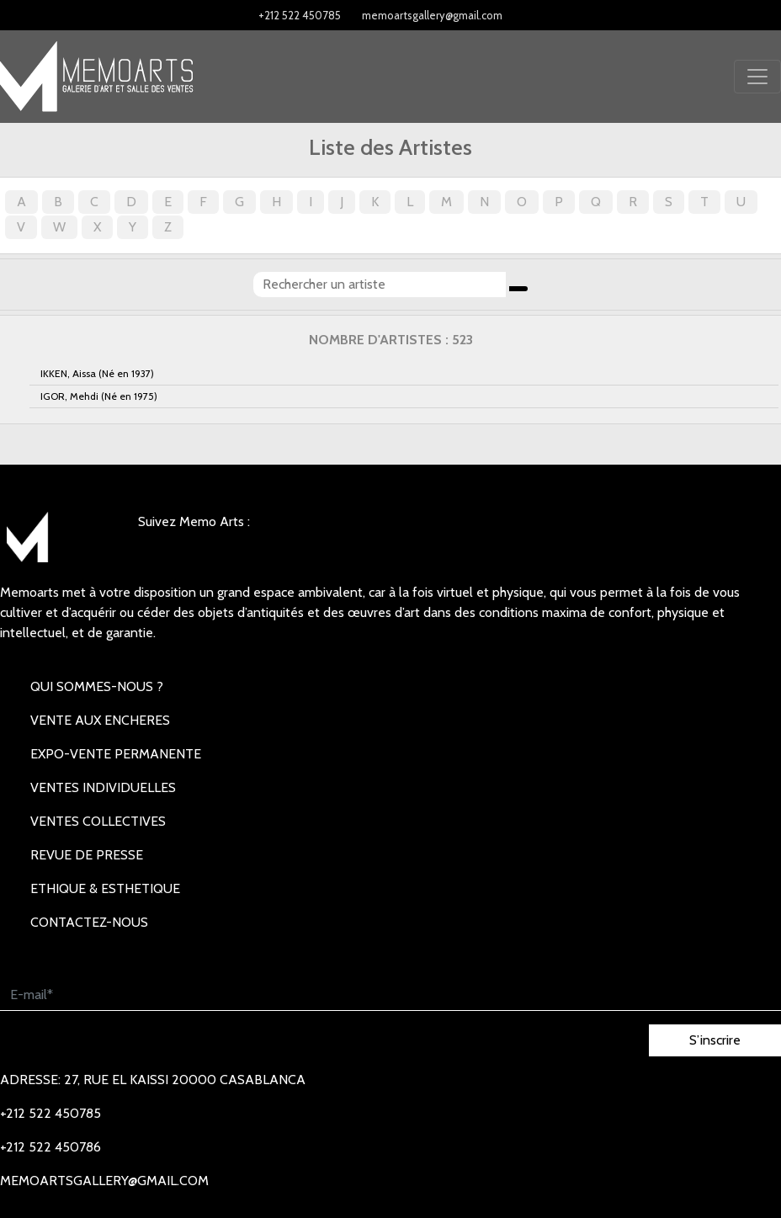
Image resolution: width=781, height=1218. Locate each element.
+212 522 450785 (299, 15)
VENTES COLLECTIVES (98, 821)
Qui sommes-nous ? (96, 686)
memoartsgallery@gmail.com (432, 15)
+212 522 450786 (50, 1147)
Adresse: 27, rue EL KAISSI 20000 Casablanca (152, 1080)
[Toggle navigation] (757, 76)
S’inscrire (715, 1040)
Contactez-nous (89, 922)
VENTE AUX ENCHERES (100, 720)
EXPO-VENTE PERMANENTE (115, 754)
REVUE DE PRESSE (86, 855)
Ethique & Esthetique (105, 888)
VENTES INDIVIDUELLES (103, 787)
